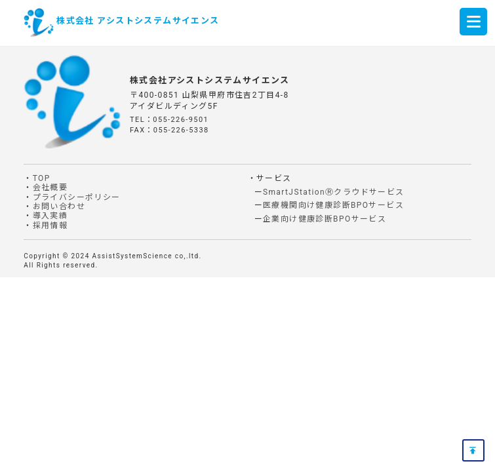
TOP (41, 178)
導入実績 (50, 215)
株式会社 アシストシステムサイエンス (137, 21)
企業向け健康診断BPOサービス (324, 219)
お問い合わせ (59, 206)
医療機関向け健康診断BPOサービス (333, 205)
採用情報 (50, 225)
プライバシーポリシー (77, 197)
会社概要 (50, 187)
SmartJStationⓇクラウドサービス (334, 192)
